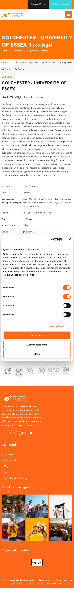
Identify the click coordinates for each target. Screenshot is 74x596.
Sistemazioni (48, 62)
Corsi (34, 62)
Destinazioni (9, 460)
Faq (5, 472)
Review (19, 69)
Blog (5, 466)
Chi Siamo (8, 454)
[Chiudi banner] (70, 239)
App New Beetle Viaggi (15, 478)
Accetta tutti (37, 335)
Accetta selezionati (37, 344)
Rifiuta (37, 354)
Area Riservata (60, 4)
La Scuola (21, 62)
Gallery (6, 69)
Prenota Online (38, 4)
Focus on (7, 62)
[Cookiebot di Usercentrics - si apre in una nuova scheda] (50, 239)
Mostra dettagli (57, 326)
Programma (65, 62)
